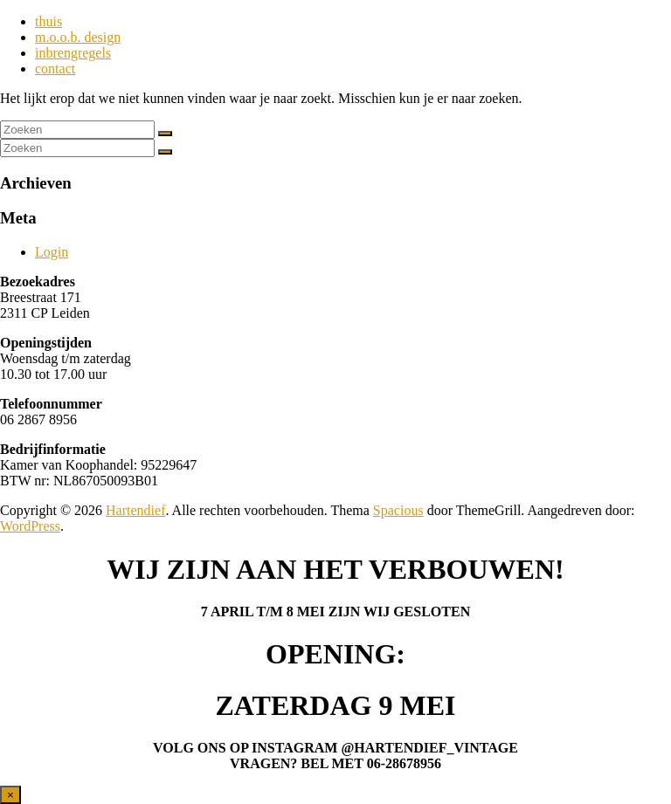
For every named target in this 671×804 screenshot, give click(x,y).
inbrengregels (73, 52)
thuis (48, 21)
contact (55, 68)
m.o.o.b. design (78, 37)
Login (51, 251)
